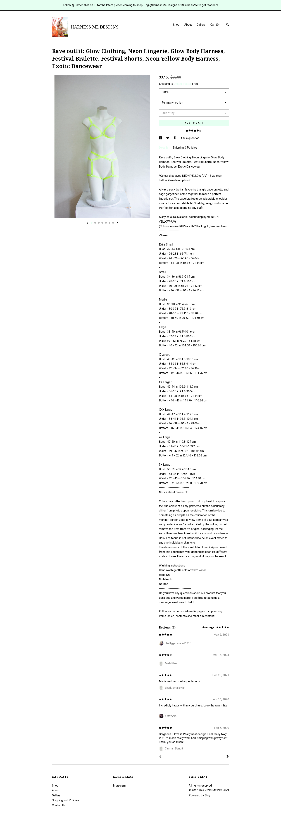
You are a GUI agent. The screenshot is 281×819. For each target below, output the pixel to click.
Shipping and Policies (65, 800)
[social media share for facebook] (161, 138)
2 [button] (95, 223)
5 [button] (106, 223)
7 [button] (113, 223)
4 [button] (102, 223)
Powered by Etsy (199, 795)
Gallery (201, 24)
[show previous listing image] (87, 223)
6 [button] (109, 223)
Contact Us (59, 805)
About (188, 24)
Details (164, 147)
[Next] (227, 757)
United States (182, 83)
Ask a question (190, 138)
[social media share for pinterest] (175, 138)
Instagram (119, 785)
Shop (176, 24)
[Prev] (160, 757)
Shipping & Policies (185, 147)
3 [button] (99, 223)
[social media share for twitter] (168, 138)
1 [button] (91, 223)
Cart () (215, 24)
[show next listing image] (117, 223)
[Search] (227, 25)
